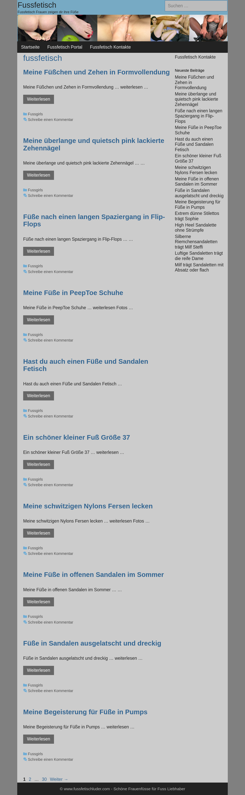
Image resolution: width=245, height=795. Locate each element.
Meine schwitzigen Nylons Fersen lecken (88, 506)
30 (45, 779)
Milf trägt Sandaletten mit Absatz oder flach (199, 267)
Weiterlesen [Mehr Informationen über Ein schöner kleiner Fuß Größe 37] (38, 464)
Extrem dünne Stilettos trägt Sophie (197, 216)
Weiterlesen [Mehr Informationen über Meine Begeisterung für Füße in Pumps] (38, 738)
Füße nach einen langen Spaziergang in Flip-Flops (94, 220)
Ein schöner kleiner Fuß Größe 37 (76, 437)
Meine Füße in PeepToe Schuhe (73, 292)
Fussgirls (35, 114)
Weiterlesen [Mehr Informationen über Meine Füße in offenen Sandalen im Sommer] (38, 601)
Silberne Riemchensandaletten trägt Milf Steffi (196, 242)
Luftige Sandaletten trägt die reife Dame (199, 256)
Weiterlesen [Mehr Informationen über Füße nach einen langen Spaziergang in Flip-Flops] (38, 251)
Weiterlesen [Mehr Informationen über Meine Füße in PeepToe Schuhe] (38, 319)
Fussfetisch (37, 5)
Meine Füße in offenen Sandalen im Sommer (93, 574)
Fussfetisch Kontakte (110, 47)
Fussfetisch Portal (64, 47)
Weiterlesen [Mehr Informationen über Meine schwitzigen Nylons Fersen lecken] (38, 533)
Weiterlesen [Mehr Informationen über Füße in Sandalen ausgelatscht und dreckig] (38, 670)
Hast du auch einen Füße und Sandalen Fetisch (85, 365)
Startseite (30, 47)
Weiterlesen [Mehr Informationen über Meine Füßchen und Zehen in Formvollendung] (38, 99)
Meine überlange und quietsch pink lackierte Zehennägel (93, 144)
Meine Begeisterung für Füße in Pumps (85, 712)
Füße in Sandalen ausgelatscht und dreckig (92, 643)
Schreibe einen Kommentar (50, 119)
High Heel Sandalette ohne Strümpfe (195, 228)
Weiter (59, 779)
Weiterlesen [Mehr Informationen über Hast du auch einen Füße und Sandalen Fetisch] (38, 395)
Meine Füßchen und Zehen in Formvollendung (96, 72)
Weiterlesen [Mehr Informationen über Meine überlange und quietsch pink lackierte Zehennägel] (38, 175)
